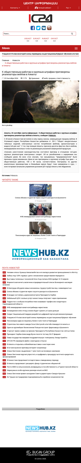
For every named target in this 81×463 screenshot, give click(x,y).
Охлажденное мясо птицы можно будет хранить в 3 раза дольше (33, 310)
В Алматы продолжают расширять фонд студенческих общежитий (33, 363)
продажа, (52, 78)
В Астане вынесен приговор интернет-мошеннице (26, 347)
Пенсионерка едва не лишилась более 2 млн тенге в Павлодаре (40, 235)
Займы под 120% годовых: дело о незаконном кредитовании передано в (35, 275)
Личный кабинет (43, 8)
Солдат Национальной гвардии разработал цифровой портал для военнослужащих (40, 314)
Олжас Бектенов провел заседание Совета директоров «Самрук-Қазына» (36, 373)
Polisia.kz (52, 135)
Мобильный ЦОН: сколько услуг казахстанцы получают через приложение (37, 298)
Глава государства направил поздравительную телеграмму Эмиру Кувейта (37, 337)
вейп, (46, 78)
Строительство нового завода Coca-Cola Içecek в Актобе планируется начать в (38, 324)
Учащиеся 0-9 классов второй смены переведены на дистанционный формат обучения (41, 317)
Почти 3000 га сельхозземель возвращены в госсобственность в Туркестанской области (42, 367)
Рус (68, 8)
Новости (16, 60)
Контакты (15, 8)
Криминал (35, 78)
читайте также (10, 179)
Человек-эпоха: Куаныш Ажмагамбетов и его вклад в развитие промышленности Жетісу (42, 272)
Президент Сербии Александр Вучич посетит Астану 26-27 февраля (33, 334)
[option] (40, 54)
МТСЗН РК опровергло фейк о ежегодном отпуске (27, 341)
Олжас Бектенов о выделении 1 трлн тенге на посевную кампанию (33, 351)
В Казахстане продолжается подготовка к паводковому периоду (33, 360)
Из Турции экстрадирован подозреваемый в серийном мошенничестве (35, 377)
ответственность (63, 78)
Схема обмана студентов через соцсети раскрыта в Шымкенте (40, 197)
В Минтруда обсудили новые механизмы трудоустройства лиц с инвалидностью (39, 288)
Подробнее (40, 409)
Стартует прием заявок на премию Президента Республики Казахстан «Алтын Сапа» (41, 331)
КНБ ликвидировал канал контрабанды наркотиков (40, 216)
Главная (5, 60)
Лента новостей (11, 267)
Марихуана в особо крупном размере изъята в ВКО (27, 370)
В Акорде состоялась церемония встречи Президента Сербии (31, 295)
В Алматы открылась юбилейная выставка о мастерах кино (31, 344)
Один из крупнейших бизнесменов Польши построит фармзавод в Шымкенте (38, 327)
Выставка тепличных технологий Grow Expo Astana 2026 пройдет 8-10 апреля (37, 279)
